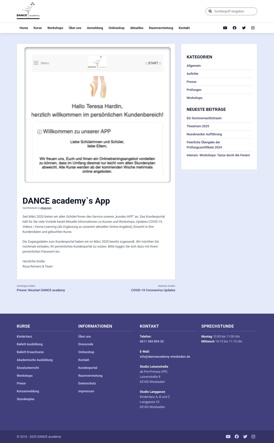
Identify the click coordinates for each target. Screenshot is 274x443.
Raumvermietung (161, 28)
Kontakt (184, 28)
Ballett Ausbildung (30, 344)
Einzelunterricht (28, 368)
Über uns (75, 28)
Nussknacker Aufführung (204, 134)
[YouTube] (225, 28)
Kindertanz (24, 336)
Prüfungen (194, 90)
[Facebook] (234, 28)
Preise (21, 383)
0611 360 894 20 (152, 341)
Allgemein (45, 208)
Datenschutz (87, 383)
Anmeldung (95, 28)
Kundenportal (87, 368)
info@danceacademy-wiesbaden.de (165, 356)
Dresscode (85, 344)
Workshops (55, 28)
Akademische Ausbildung (35, 360)
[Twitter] (243, 28)
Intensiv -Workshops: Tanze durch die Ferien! (218, 155)
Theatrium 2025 (198, 126)
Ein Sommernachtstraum (204, 118)
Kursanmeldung (28, 391)
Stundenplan (26, 399)
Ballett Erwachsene (30, 352)
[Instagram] (252, 28)
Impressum (86, 391)
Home (24, 28)
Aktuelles (136, 28)
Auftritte (192, 74)
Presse (191, 82)
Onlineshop (117, 28)
